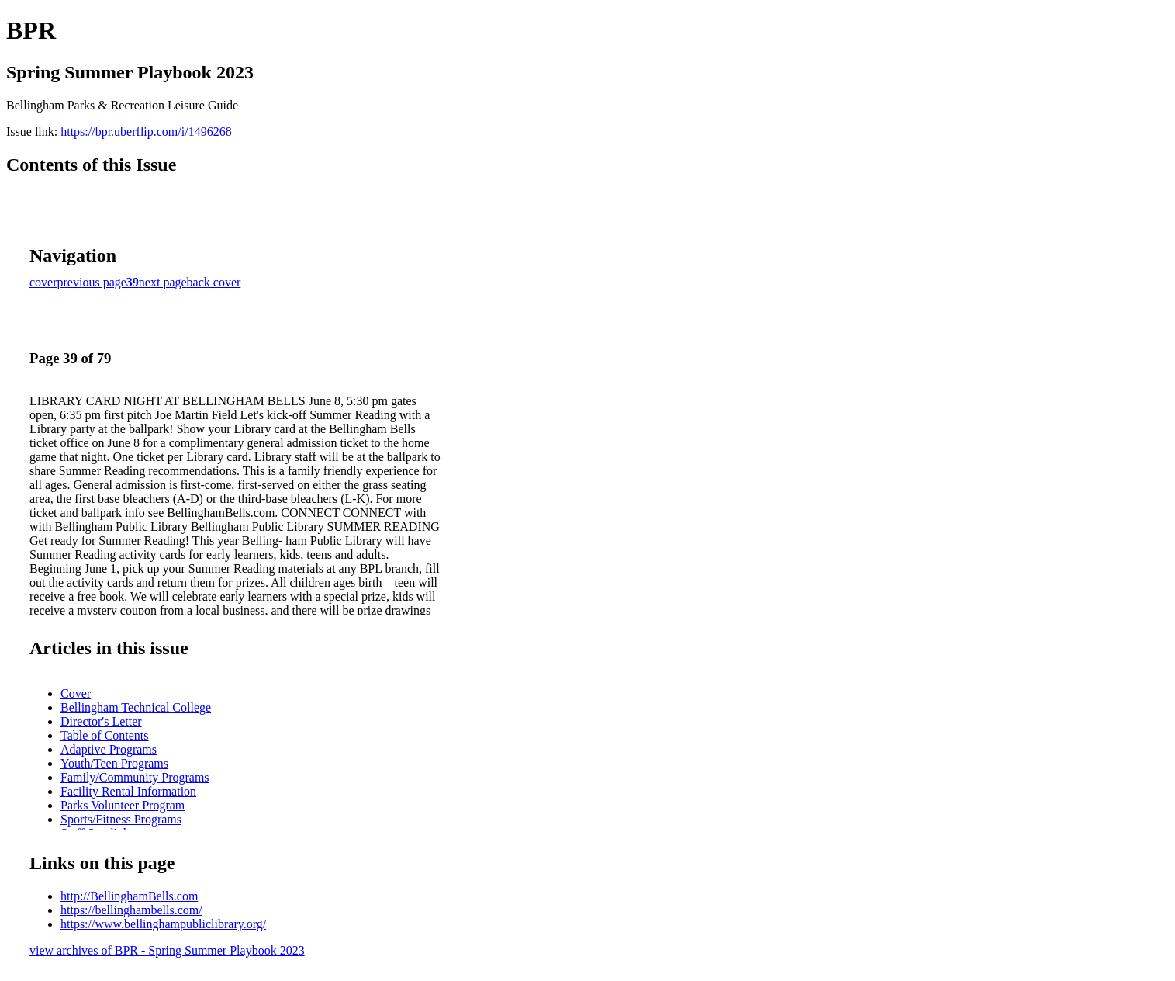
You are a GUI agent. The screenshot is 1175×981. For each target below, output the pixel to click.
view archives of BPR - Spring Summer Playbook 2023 (167, 950)
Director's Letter (101, 721)
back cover (214, 282)
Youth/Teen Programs (114, 763)
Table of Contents (104, 735)
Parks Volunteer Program (122, 805)
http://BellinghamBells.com (129, 896)
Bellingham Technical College (135, 707)
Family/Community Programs (134, 777)
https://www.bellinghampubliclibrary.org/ (163, 924)
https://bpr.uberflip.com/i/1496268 (145, 131)
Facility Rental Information (128, 791)
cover (43, 282)
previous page (91, 282)
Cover (75, 693)
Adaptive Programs (108, 749)
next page (163, 282)
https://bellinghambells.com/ (131, 910)
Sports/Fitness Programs (120, 819)
